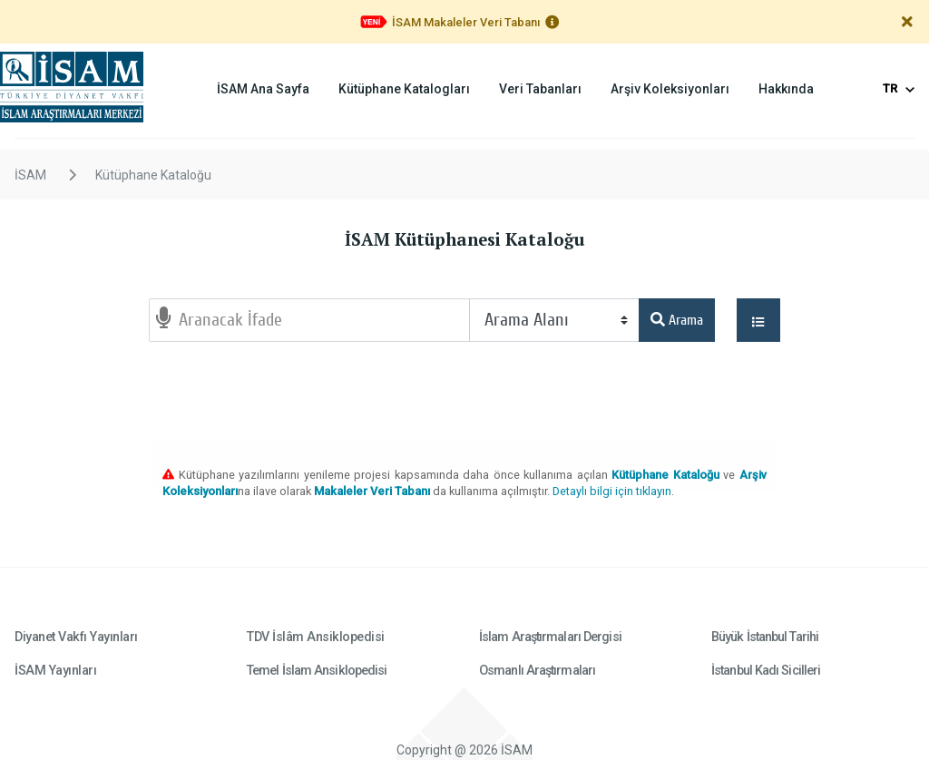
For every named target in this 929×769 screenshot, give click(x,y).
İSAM (30, 175)
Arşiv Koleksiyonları (670, 89)
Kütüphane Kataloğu (153, 175)
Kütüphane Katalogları (404, 89)
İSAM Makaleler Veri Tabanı (466, 22)
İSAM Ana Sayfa (263, 89)
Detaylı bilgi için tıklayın (612, 491)
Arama (676, 320)
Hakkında (786, 89)
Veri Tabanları (540, 89)
